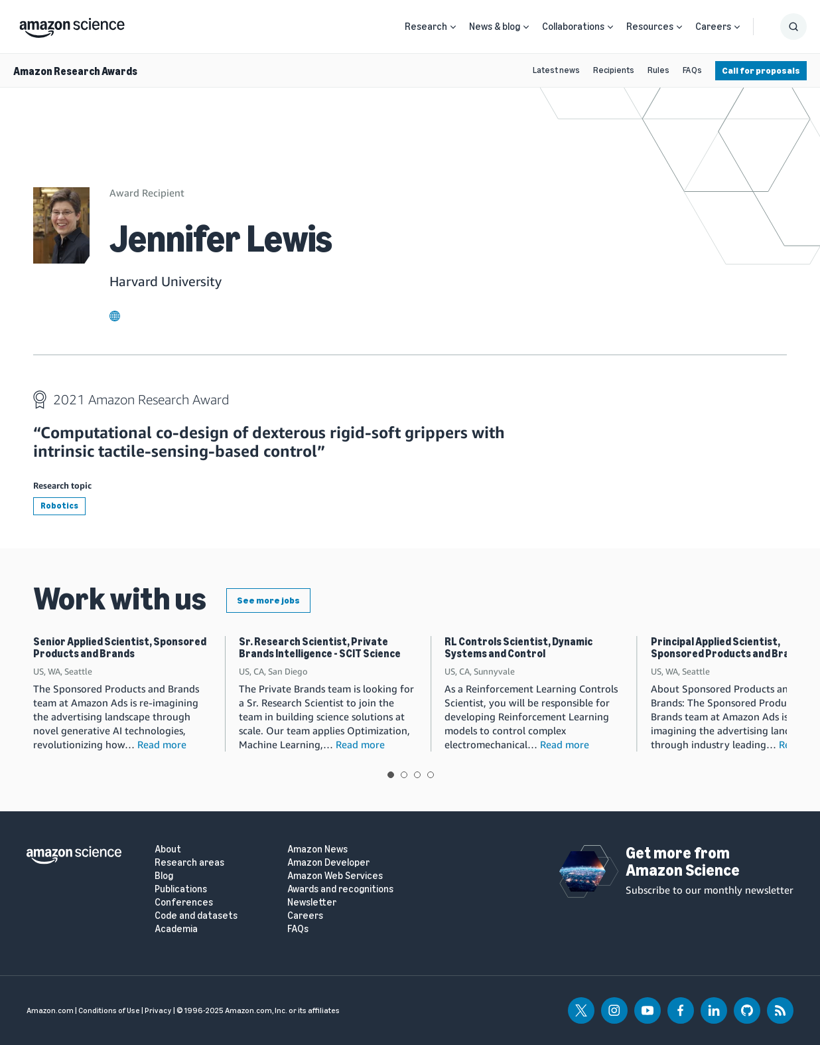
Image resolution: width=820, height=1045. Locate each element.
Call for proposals (761, 70)
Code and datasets (196, 916)
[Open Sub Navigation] (453, 27)
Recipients (613, 70)
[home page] (72, 24)
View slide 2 (404, 774)
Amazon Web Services (335, 876)
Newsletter (311, 903)
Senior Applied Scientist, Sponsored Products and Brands (119, 647)
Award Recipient (146, 193)
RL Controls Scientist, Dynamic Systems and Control (518, 647)
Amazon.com (50, 1010)
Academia (176, 929)
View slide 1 (390, 774)
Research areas (189, 863)
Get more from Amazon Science (683, 861)
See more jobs (268, 600)
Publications (181, 889)
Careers (713, 27)
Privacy (158, 1010)
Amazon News (317, 849)
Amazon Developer (328, 863)
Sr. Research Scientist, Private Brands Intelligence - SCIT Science (320, 647)
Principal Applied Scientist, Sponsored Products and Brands (729, 647)
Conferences (184, 903)
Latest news (556, 70)
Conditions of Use (109, 1010)
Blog (164, 876)
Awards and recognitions (340, 889)
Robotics (59, 506)
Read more (161, 744)
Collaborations (573, 27)
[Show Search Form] (793, 26)
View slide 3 (417, 774)
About (168, 849)
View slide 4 (430, 774)
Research (426, 27)
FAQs (692, 70)
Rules (658, 70)
